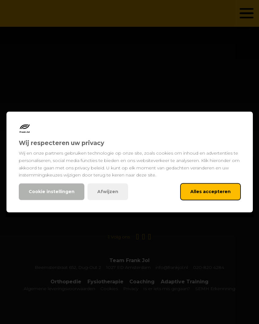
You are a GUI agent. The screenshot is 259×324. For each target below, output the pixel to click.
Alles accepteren (210, 191)
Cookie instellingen (52, 191)
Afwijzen (107, 191)
